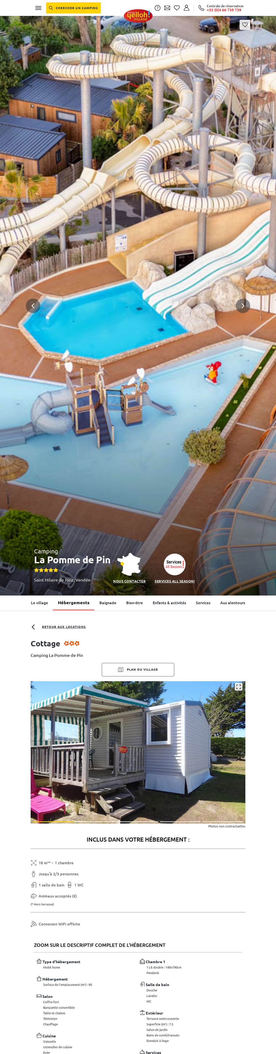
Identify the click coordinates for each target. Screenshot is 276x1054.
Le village (39, 603)
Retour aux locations (58, 627)
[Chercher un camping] (73, 7)
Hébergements (74, 602)
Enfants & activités (169, 603)
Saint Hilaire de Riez (54, 579)
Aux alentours (232, 603)
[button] (138, 288)
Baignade (107, 603)
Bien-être (134, 603)
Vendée (83, 579)
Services (203, 603)
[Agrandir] (238, 687)
